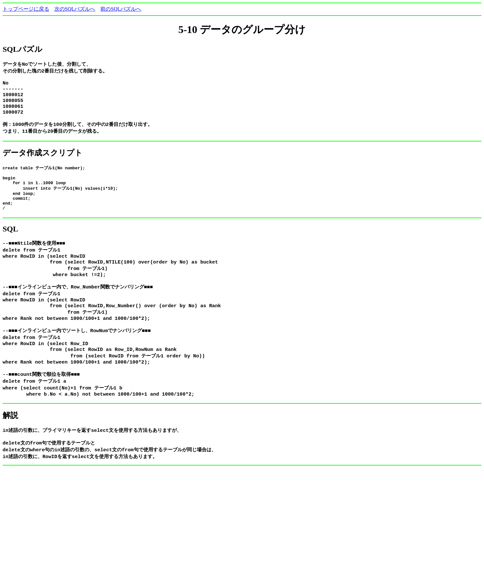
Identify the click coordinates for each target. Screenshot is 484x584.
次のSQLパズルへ (74, 9)
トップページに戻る (26, 9)
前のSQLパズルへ (120, 9)
